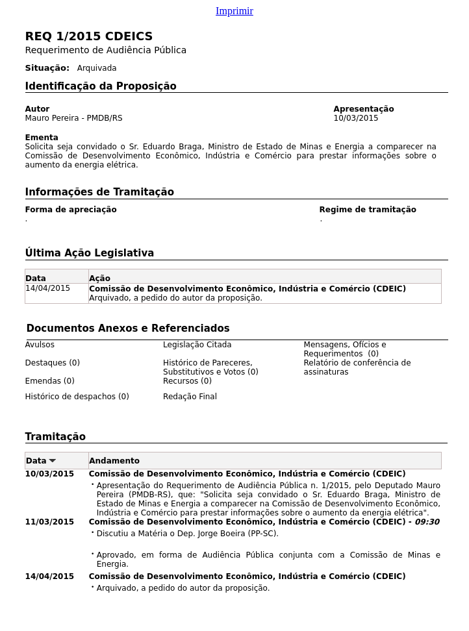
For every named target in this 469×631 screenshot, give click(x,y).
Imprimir (234, 10)
